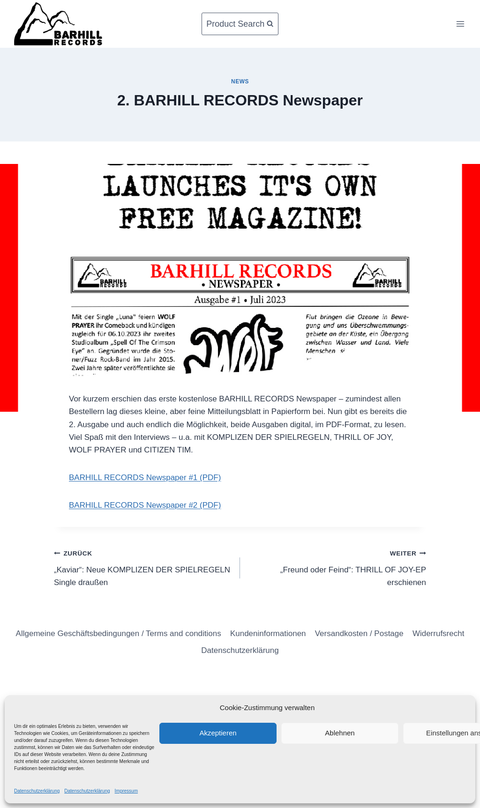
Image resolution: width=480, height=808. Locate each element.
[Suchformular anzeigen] (240, 24)
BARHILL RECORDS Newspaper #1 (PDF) (145, 477)
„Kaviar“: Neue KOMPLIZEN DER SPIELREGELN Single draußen (143, 567)
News (240, 81)
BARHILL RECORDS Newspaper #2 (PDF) (145, 505)
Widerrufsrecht (438, 633)
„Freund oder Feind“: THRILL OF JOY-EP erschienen (337, 567)
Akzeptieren (217, 733)
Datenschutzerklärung (37, 790)
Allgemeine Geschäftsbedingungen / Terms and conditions (118, 633)
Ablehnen (339, 733)
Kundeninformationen (268, 633)
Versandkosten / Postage (359, 633)
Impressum (126, 790)
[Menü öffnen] (460, 23)
